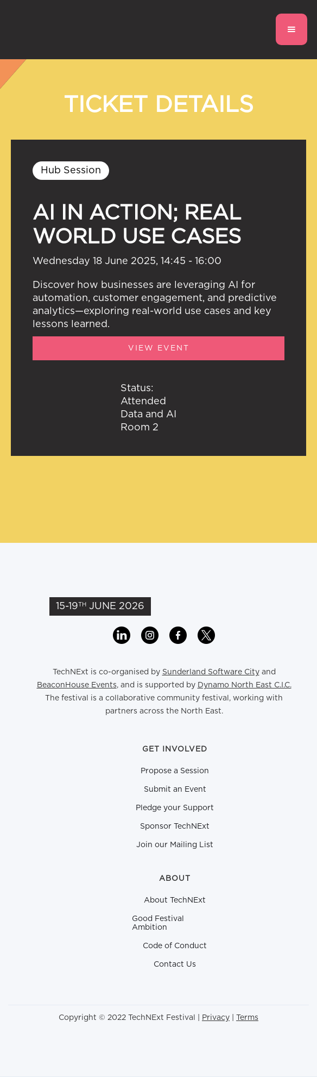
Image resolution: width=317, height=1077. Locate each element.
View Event (158, 348)
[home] (67, 29)
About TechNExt (175, 900)
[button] (291, 29)
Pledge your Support (175, 808)
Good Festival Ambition (158, 923)
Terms (247, 1018)
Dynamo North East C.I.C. (244, 685)
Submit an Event (175, 789)
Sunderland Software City (210, 672)
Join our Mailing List (174, 845)
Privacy (216, 1018)
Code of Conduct (175, 946)
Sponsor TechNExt (175, 826)
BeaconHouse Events (77, 685)
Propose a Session (175, 771)
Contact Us (175, 964)
